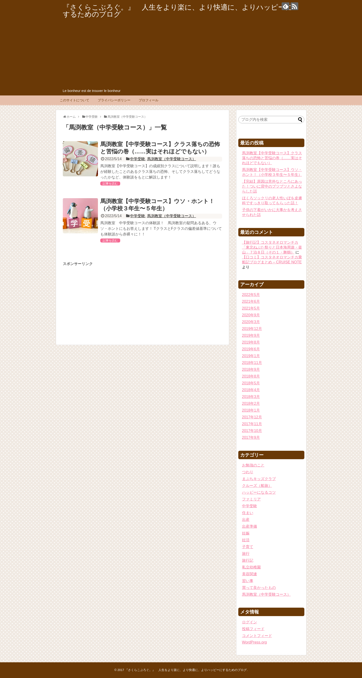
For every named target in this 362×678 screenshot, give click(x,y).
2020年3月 (251, 322)
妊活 (246, 540)
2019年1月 (251, 356)
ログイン (249, 622)
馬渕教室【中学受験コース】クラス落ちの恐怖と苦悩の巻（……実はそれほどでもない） (272, 158)
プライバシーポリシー (114, 100)
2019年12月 (252, 329)
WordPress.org (254, 642)
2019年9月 (251, 335)
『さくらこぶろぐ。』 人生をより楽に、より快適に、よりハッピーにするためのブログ (177, 10)
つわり (247, 472)
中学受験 (137, 159)
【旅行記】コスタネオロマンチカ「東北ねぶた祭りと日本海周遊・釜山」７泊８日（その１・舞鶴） (272, 247)
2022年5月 (251, 295)
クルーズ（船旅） (257, 486)
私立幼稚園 (251, 567)
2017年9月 (251, 437)
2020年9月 (251, 315)
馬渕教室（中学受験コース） (171, 159)
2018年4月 (251, 390)
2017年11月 (252, 424)
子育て (247, 547)
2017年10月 (252, 431)
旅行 (246, 554)
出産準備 (249, 526)
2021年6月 (251, 301)
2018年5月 (251, 383)
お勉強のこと (253, 465)
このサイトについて (74, 100)
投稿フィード (253, 629)
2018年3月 (251, 397)
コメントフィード (257, 636)
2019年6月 (251, 349)
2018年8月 (251, 376)
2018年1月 (251, 410)
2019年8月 (251, 342)
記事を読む (110, 183)
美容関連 (249, 574)
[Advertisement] (181, 53)
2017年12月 (252, 417)
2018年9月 (251, 369)
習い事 (247, 581)
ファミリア (251, 499)
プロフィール (148, 100)
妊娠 (246, 533)
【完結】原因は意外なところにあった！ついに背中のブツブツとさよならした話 (272, 186)
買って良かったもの (259, 588)
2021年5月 (251, 308)
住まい (247, 513)
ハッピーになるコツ (259, 492)
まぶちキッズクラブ (259, 479)
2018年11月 (252, 363)
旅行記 (247, 560)
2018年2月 (251, 403)
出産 (246, 520)
